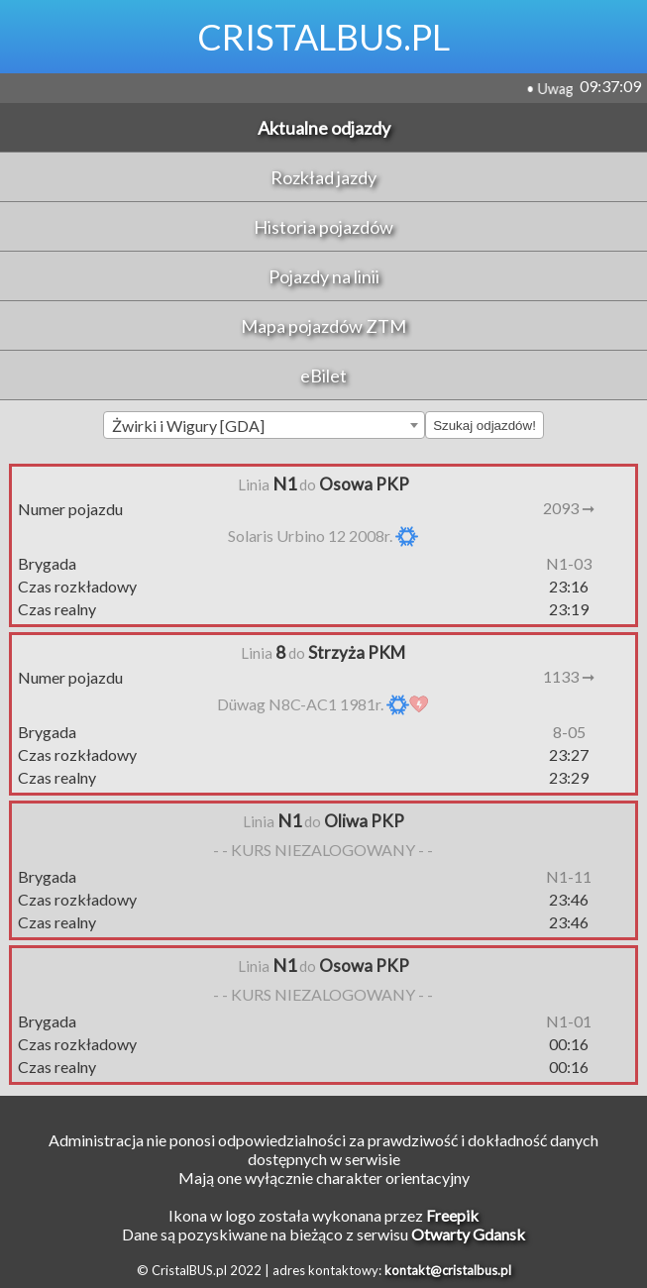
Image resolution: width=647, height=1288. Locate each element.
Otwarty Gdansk (468, 1234)
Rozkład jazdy (323, 177)
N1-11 (569, 876)
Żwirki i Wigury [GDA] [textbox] (188, 425)
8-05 (569, 731)
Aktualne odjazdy (324, 128)
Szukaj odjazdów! (484, 425)
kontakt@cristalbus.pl (447, 1270)
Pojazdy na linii (324, 276)
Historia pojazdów (323, 227)
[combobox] (264, 425)
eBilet (323, 375)
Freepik (452, 1215)
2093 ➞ (568, 507)
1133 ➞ (568, 676)
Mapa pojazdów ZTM (323, 326)
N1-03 (569, 563)
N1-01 (569, 1021)
